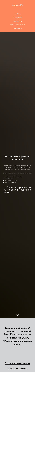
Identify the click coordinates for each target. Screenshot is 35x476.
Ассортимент (17, 17)
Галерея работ (17, 28)
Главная (17, 14)
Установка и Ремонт (17, 25)
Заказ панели (17, 21)
